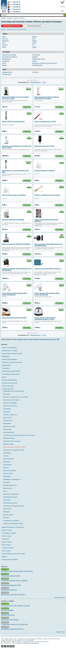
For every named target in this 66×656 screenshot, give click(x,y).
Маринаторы (7, 429)
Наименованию (35, 82)
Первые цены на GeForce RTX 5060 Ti (13, 594)
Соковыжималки (8, 459)
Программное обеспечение (10, 374)
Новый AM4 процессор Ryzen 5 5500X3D (14, 580)
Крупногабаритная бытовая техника (13, 553)
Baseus (34, 36)
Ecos (33, 38)
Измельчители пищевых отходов (13, 450)
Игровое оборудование (9, 380)
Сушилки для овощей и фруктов (13, 506)
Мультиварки (7, 464)
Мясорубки (6, 461)
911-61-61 (16, 9)
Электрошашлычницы (10, 503)
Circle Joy (5, 38)
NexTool (29, 259)
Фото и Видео (6, 545)
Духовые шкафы (8, 444)
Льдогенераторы (8, 432)
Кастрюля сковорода (10, 403)
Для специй (36, 54)
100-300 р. (35, 72)
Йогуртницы (7, 500)
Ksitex (4, 47)
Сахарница (5, 61)
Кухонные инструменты (9, 57)
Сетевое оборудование (9, 359)
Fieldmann (5, 40)
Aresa (4, 36)
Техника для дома (8, 386)
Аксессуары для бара (9, 54)
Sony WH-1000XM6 (7, 610)
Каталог (3, 18)
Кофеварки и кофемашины (12, 479)
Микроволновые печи (10, 485)
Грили (5, 491)
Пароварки (6, 411)
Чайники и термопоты (10, 414)
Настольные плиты (9, 426)
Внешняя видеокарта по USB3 (11, 585)
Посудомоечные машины (11, 520)
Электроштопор (37, 65)
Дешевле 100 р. (7, 72)
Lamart (34, 47)
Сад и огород (6, 550)
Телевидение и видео (9, 533)
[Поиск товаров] (32, 15)
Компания (9, 18)
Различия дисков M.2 (8, 615)
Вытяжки (6, 517)
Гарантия (16, 18)
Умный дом (5, 539)
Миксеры (6, 467)
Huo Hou (5, 45)
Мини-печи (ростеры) (10, 406)
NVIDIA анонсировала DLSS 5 (10, 576)
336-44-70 (16, 2)
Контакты (22, 18)
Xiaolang (29, 284)
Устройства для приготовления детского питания (19, 435)
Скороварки (7, 408)
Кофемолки (7, 476)
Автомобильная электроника (11, 371)
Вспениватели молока (10, 497)
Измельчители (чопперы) (11, 400)
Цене (44, 82)
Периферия (5, 356)
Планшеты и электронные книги (12, 362)
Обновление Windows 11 (9, 590)
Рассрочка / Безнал (34, 26)
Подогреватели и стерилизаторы (13, 391)
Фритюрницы (7, 509)
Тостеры (6, 456)
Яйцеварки (6, 511)
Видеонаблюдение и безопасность (13, 527)
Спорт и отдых (6, 536)
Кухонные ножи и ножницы (11, 441)
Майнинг (4, 556)
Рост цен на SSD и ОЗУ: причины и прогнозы (15, 605)
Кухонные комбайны (9, 470)
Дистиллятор (7, 417)
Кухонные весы (8, 473)
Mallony (29, 112)
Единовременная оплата (11, 26)
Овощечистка (6, 59)
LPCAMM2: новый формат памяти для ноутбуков (17, 571)
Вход (62, 11)
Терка (4, 63)
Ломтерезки (7, 423)
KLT (33, 45)
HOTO (34, 43)
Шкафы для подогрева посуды (13, 523)
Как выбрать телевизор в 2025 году (12, 629)
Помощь (62, 6)
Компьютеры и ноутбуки (9, 350)
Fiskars (34, 40)
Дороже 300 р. (6, 74)
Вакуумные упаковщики (10, 494)
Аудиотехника (6, 365)
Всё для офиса (7, 542)
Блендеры (6, 482)
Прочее (4, 377)
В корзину (27, 107)
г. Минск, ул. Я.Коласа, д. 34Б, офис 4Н (27, 643)
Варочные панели (9, 438)
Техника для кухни (8, 389)
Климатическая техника (9, 383)
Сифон (34, 61)
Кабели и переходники (9, 347)
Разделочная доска (38, 59)
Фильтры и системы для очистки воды (44, 63)
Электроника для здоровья (9, 619)
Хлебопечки (7, 453)
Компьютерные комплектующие (12, 353)
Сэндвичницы (7, 420)
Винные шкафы (8, 514)
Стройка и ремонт (8, 547)
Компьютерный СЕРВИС (10, 559)
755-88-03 (16, 4)
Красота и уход (7, 530)
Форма (4, 65)
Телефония (5, 368)
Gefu (3, 43)
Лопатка (35, 57)
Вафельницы (7, 488)
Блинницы (6, 394)
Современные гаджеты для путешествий (14, 624)
